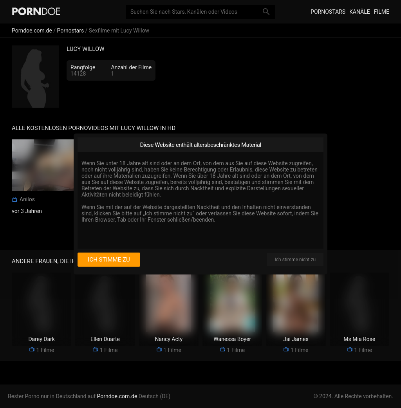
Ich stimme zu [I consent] (109, 259)
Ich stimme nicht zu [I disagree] (295, 259)
